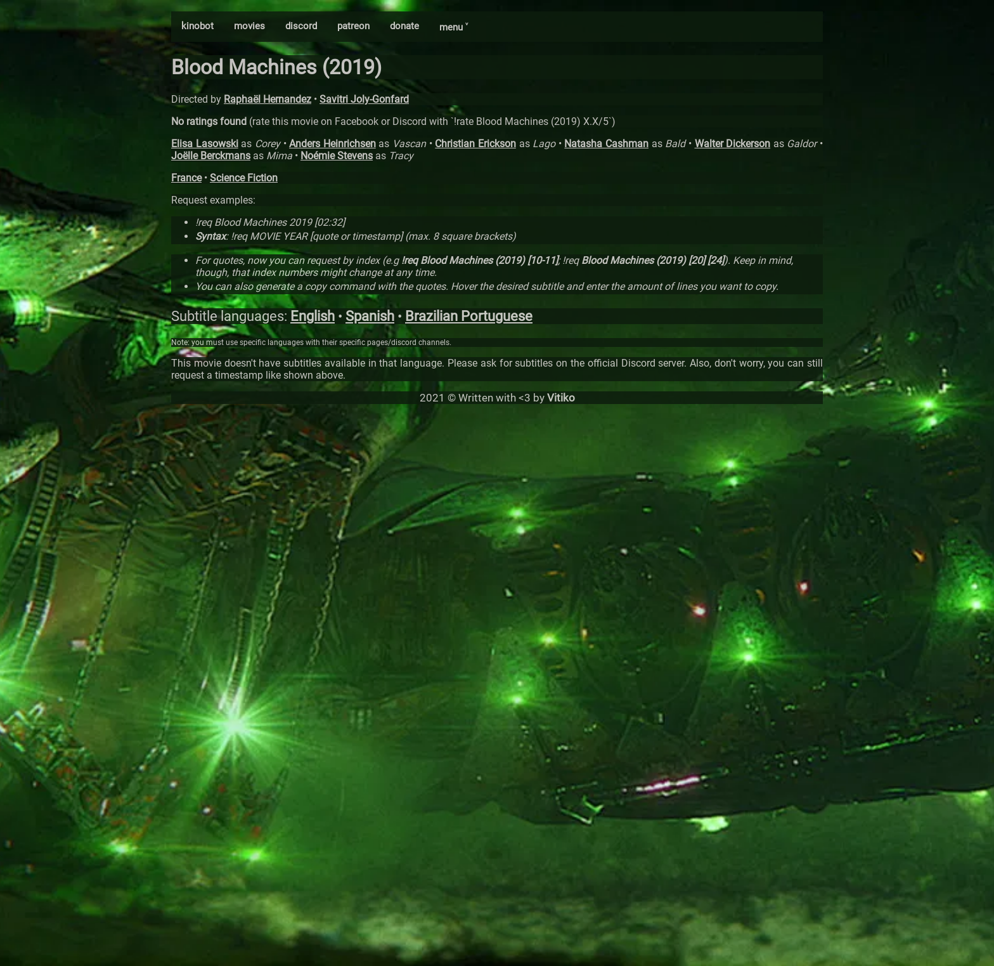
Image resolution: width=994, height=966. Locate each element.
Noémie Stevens (336, 156)
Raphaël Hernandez (267, 99)
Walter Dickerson (733, 144)
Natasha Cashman (606, 144)
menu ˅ (453, 27)
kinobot (197, 26)
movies (249, 26)
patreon (353, 26)
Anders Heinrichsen (332, 144)
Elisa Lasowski (204, 144)
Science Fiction (244, 178)
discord (301, 26)
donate (404, 26)
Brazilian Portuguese (468, 316)
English (312, 316)
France (186, 178)
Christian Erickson (475, 144)
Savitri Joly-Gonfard (364, 99)
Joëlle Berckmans (210, 156)
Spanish (369, 316)
